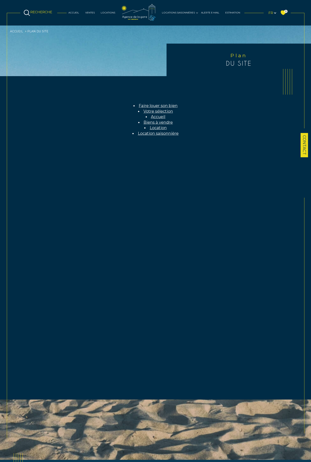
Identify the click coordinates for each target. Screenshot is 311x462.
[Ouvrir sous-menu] (197, 12)
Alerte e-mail (210, 12)
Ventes (90, 12)
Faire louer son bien (158, 105)
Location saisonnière (158, 133)
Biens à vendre (158, 122)
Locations (108, 12)
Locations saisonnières (178, 12)
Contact (304, 145)
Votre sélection (158, 111)
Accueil (73, 12)
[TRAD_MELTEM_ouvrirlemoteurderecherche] (38, 12)
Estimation (232, 12)
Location (158, 127)
